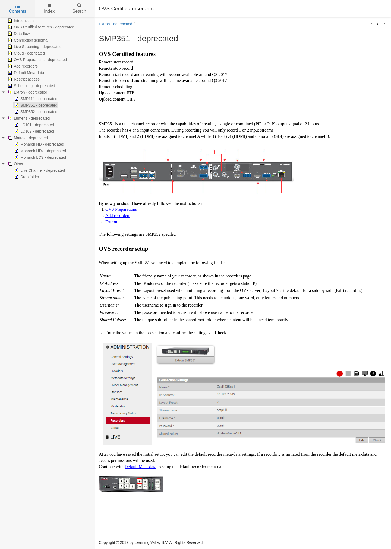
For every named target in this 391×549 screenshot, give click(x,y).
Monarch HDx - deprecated (39, 151)
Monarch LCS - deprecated (39, 157)
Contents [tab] (17, 9)
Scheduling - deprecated (31, 85)
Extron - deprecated (27, 92)
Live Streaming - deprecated (34, 46)
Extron (111, 221)
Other (15, 164)
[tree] (47, 98)
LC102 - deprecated (33, 131)
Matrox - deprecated (27, 138)
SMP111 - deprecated (35, 98)
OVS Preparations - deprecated (37, 59)
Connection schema (27, 40)
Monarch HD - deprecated (38, 144)
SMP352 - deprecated (35, 111)
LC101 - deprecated (33, 125)
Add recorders (22, 66)
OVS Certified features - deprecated (40, 27)
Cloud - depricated (26, 53)
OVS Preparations (121, 209)
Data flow (18, 33)
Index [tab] (49, 9)
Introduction (20, 20)
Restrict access (23, 79)
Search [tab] (79, 9)
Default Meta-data (25, 72)
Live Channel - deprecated (39, 170)
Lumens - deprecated (28, 118)
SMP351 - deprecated (35, 105)
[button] (371, 24)
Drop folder (26, 177)
